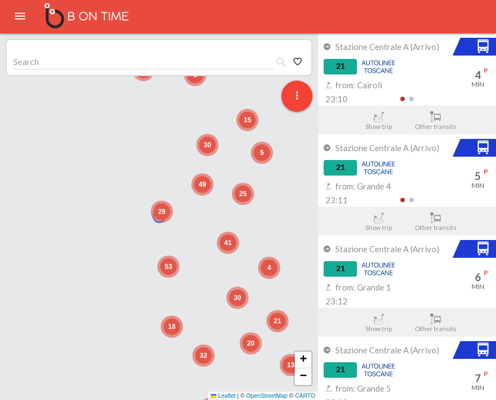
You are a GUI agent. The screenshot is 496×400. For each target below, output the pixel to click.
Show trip (378, 120)
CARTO (305, 395)
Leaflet (223, 395)
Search (26, 61)
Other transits (435, 120)
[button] (162, 212)
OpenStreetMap (266, 395)
